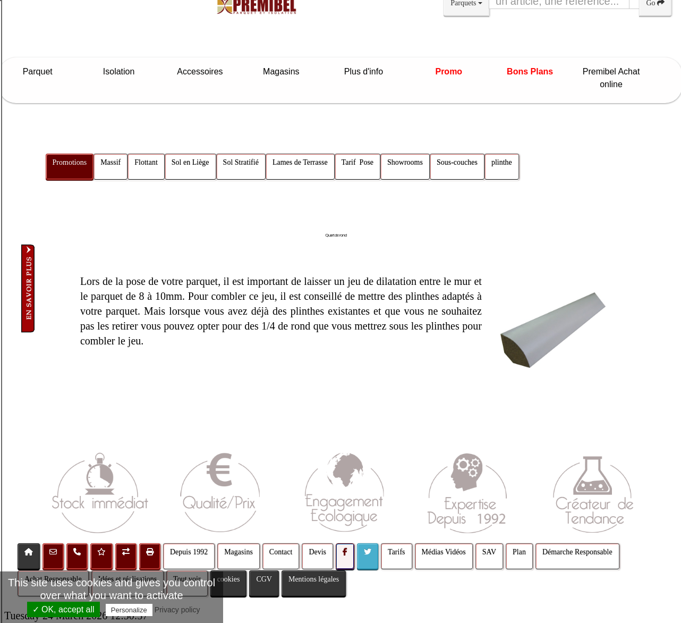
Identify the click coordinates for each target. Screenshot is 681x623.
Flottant (146, 162)
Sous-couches (457, 162)
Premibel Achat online (611, 78)
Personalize (129, 610)
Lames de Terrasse (300, 162)
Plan (519, 552)
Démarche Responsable (577, 552)
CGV (264, 579)
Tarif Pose (357, 162)
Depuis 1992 (189, 552)
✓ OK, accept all (63, 609)
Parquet (43, 71)
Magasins (286, 71)
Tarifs (396, 552)
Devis (317, 552)
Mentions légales (313, 579)
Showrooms (405, 162)
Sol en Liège (190, 162)
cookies (228, 579)
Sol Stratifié (241, 162)
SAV (489, 552)
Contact (281, 552)
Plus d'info (367, 71)
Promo (448, 71)
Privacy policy (177, 609)
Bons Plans (530, 71)
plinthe (501, 162)
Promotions (70, 162)
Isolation (124, 71)
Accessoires (205, 71)
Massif (110, 162)
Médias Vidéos (444, 552)
